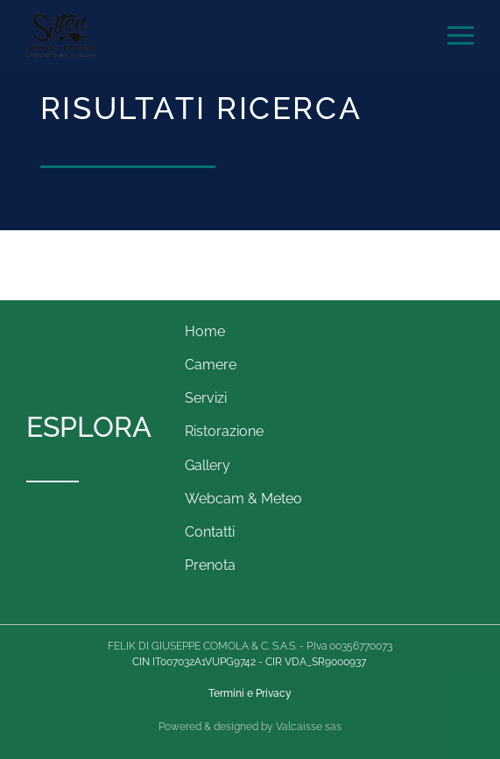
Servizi (206, 398)
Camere (210, 364)
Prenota (210, 565)
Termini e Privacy (250, 693)
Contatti (210, 532)
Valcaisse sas (309, 726)
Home (205, 331)
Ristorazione (224, 431)
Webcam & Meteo (243, 498)
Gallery (207, 465)
